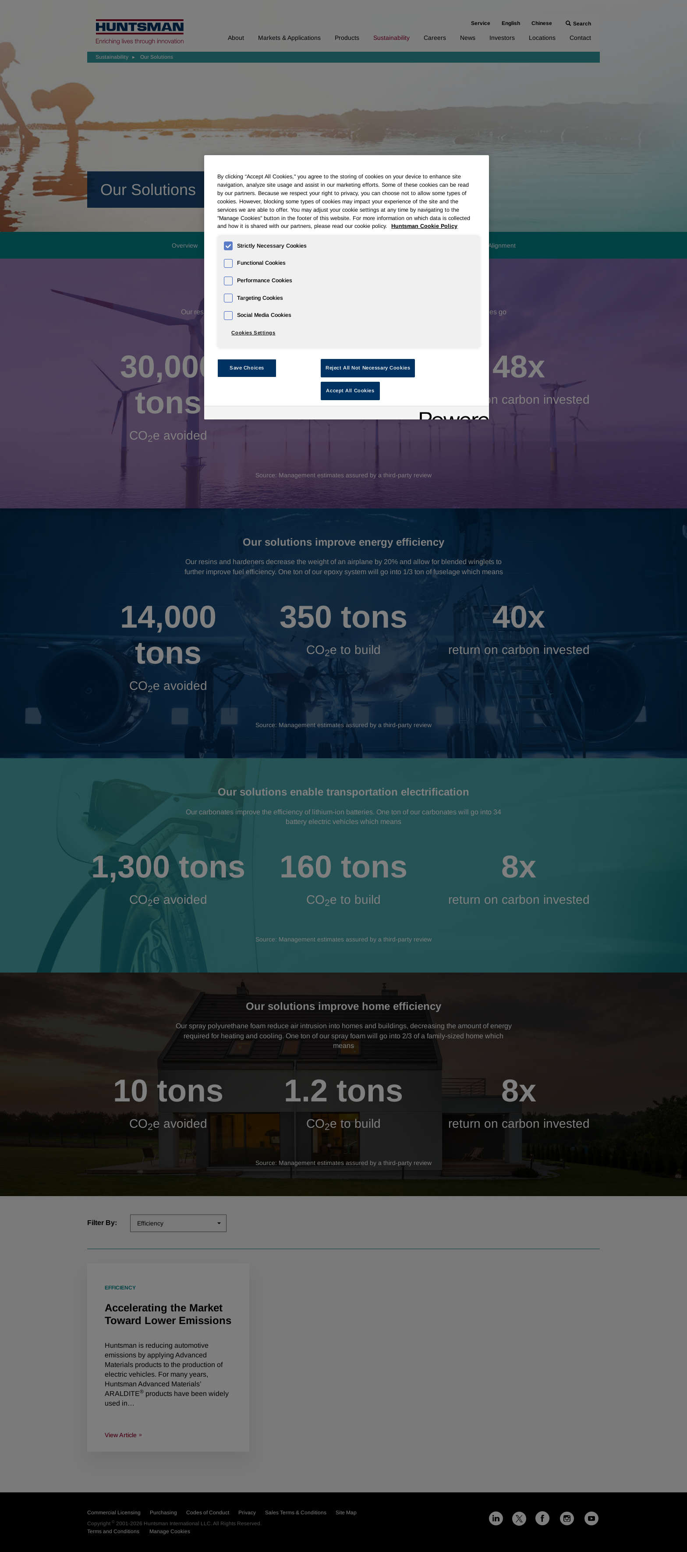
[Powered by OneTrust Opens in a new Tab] (451, 413)
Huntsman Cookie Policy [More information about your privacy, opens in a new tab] (424, 226)
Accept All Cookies (350, 390)
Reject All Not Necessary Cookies (368, 367)
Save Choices (247, 367)
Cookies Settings (253, 332)
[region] (346, 287)
